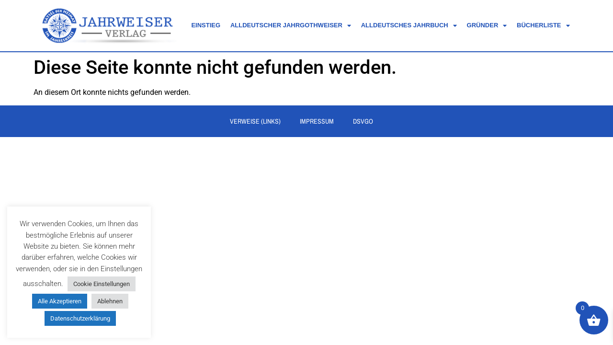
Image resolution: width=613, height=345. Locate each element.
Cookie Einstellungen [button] (101, 284)
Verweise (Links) (255, 121)
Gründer (487, 26)
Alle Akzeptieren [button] (59, 301)
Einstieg (205, 25)
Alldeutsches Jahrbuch (409, 26)
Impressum (317, 121)
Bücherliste (543, 26)
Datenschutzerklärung (80, 318)
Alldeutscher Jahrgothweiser (290, 26)
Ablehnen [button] (110, 301)
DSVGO (363, 121)
